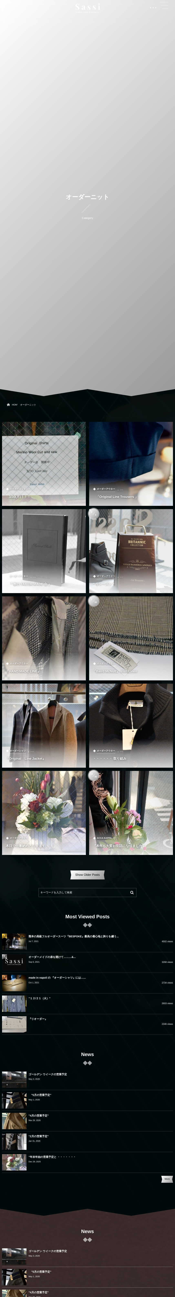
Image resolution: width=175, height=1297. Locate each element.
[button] (164, 5)
